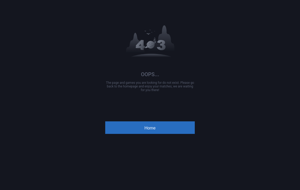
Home (150, 128)
